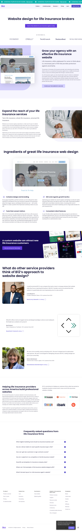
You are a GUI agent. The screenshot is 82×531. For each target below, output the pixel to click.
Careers (67, 499)
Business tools (53, 505)
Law (20, 493)
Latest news (68, 496)
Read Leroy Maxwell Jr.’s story (36, 299)
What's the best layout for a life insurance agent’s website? (41, 472)
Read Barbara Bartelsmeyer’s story (38, 364)
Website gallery (37, 496)
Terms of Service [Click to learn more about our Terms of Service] (30, 527)
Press (66, 501)
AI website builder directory (56, 510)
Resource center (53, 500)
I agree (71, 527)
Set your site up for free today (12, 248)
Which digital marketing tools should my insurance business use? (41, 442)
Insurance (21, 496)
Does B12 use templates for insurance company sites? (41, 462)
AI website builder (7, 501)
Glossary (52, 502)
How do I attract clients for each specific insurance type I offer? (41, 447)
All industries (22, 501)
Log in (67, 6)
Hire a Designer (53, 513)
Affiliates (67, 504)
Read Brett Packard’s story (15, 331)
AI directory (52, 507)
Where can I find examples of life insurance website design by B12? (41, 467)
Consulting (21, 499)
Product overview (7, 493)
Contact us (67, 509)
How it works (6, 496)
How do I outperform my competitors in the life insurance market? (41, 457)
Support (51, 497)
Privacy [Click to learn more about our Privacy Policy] (23, 527)
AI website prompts (47, 6)
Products (38, 6)
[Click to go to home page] (6, 6)
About (66, 493)
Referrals (67, 506)
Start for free (76, 6)
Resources (55, 6)
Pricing (62, 6)
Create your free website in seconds (53, 86)
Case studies (37, 493)
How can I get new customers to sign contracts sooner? (41, 452)
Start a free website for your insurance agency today (41, 26)
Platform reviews (53, 495)
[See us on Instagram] (78, 527)
